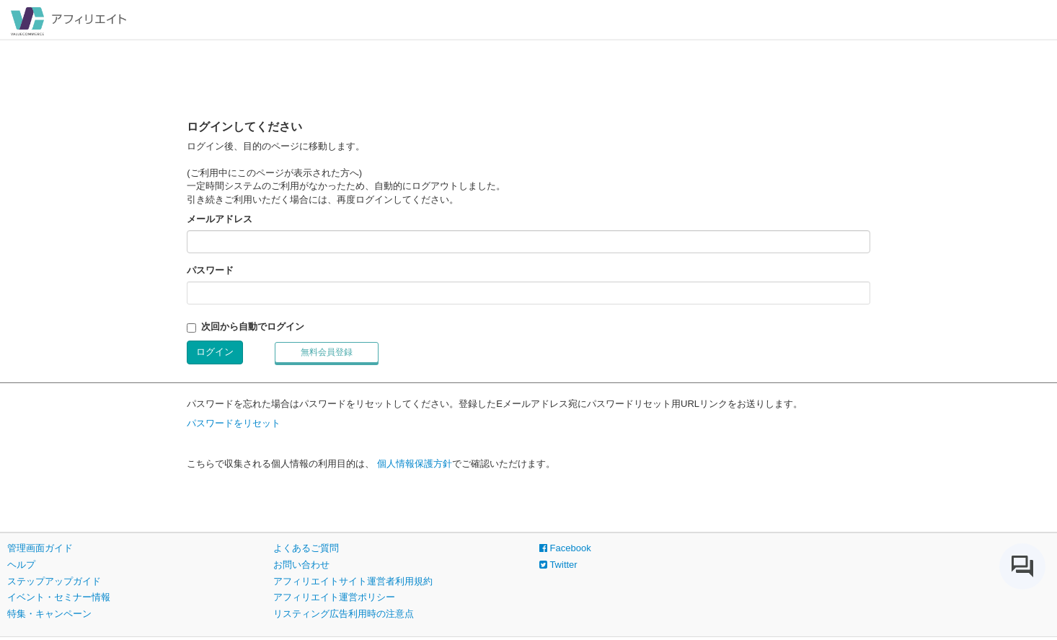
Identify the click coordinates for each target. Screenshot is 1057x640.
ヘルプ (21, 564)
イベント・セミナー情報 (58, 597)
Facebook (565, 548)
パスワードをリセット (233, 423)
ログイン (215, 351)
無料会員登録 (327, 352)
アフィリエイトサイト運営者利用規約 (353, 581)
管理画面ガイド (40, 548)
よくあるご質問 (306, 548)
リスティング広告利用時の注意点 (343, 613)
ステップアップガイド (54, 581)
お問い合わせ (301, 564)
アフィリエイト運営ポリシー (334, 597)
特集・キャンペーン (49, 613)
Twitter (558, 564)
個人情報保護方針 (414, 463)
